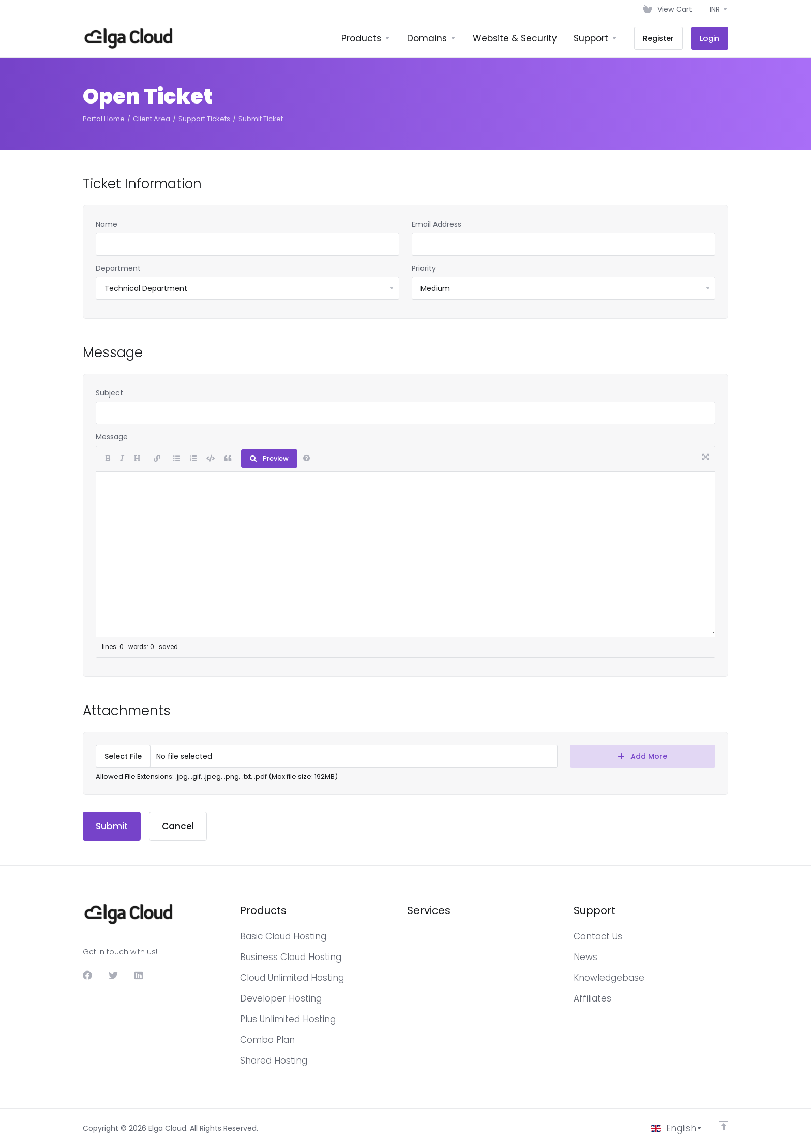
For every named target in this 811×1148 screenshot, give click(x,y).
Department (118, 268)
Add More (642, 756)
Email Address (436, 224)
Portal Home (104, 119)
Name (106, 224)
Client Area (151, 119)
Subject (109, 393)
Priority (424, 268)
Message (112, 437)
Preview (269, 458)
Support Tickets (204, 119)
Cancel (178, 826)
